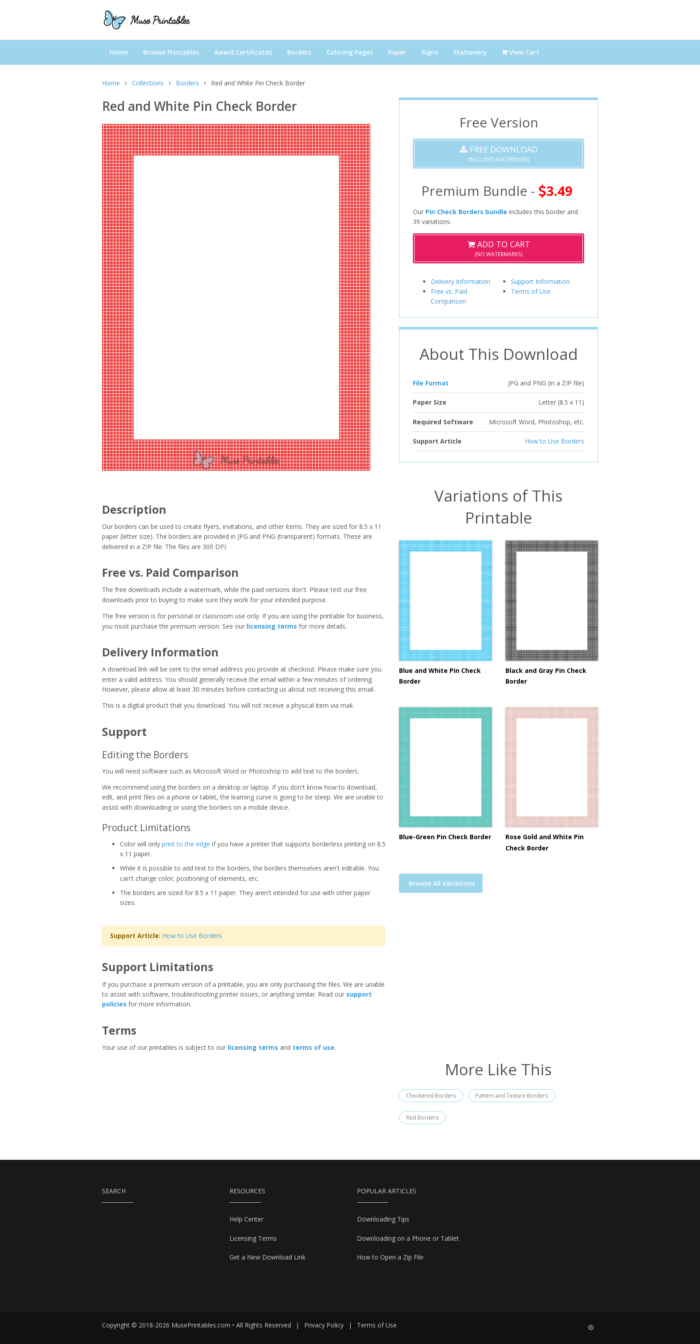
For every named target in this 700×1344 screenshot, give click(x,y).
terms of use (314, 1047)
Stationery (470, 52)
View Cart (520, 52)
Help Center (246, 1219)
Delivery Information (460, 281)
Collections (148, 83)
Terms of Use (531, 291)
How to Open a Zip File (390, 1257)
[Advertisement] (498, 982)
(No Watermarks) (498, 248)
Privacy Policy (324, 1325)
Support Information (540, 281)
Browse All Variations (442, 883)
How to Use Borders (192, 935)
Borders (299, 52)
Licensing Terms (253, 1238)
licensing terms (271, 626)
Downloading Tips (383, 1219)
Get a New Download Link (267, 1257)
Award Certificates (243, 52)
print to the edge (186, 844)
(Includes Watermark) (499, 153)
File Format (431, 383)
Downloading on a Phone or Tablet (408, 1238)
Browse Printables (171, 52)
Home (119, 52)
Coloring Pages (350, 52)
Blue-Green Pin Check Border (445, 837)
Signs (429, 52)
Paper (397, 52)
